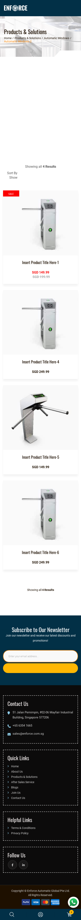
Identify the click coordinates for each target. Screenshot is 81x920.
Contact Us (18, 798)
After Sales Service (22, 782)
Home (15, 766)
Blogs (14, 787)
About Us (17, 771)
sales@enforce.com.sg (28, 733)
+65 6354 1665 (22, 725)
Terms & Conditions (23, 828)
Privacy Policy (20, 833)
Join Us (15, 792)
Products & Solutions (24, 777)
